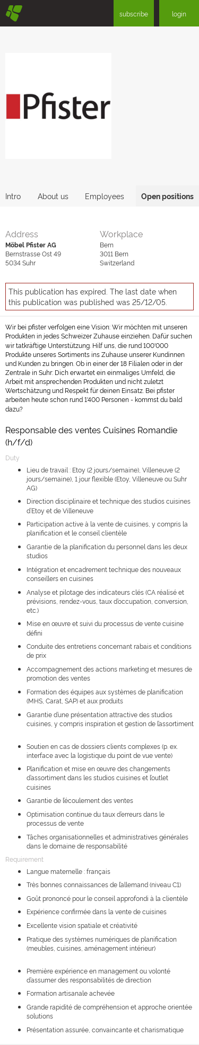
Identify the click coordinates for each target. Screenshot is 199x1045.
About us (53, 196)
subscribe (133, 13)
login (179, 13)
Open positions (167, 196)
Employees (104, 196)
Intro (13, 196)
